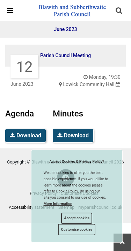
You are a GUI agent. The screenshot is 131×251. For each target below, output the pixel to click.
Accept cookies (76, 218)
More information (58, 203)
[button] (119, 11)
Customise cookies (77, 229)
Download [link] (25, 135)
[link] (72, 10)
